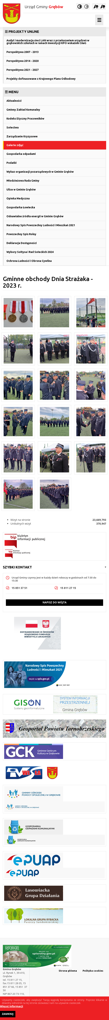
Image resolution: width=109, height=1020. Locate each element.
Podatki (11, 162)
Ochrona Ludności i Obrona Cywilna (29, 260)
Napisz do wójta (54, 602)
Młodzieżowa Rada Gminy (22, 180)
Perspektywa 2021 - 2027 (22, 69)
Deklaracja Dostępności (21, 243)
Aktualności (13, 100)
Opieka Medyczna (18, 198)
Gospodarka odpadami (21, 153)
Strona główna (68, 970)
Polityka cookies (93, 970)
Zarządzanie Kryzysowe (22, 136)
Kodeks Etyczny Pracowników (25, 118)
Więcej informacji (11, 1008)
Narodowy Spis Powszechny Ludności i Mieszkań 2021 (40, 225)
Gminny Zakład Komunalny (23, 109)
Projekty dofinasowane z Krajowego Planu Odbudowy (41, 78)
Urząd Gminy (44, 6)
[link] (54, 31)
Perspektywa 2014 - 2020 (22, 60)
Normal (86, 6)
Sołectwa (12, 127)
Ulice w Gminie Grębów (21, 189)
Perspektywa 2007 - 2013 (22, 52)
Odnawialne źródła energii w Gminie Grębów (34, 216)
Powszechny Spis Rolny (21, 234)
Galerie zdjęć (14, 145)
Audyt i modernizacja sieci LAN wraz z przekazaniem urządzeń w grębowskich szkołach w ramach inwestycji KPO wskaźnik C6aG (47, 42)
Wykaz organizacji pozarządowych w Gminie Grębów (40, 171)
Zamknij (7, 1015)
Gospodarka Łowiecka (20, 207)
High (80, 6)
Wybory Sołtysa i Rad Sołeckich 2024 (30, 251)
